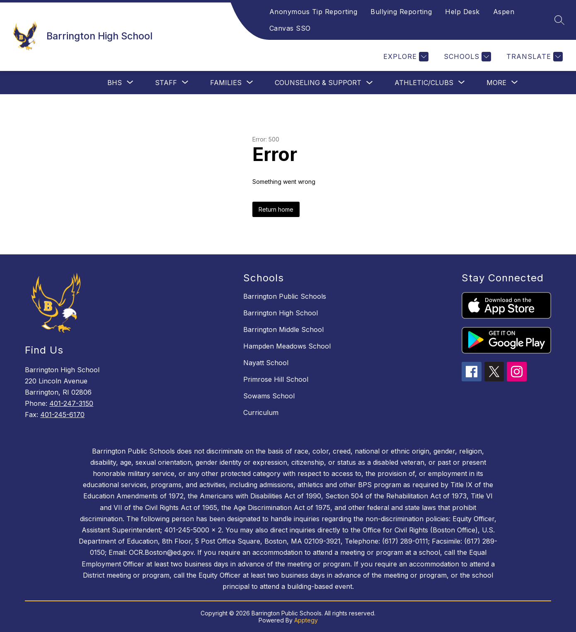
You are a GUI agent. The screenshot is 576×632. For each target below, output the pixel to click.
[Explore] (404, 56)
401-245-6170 (62, 414)
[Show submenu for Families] (226, 83)
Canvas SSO (290, 28)
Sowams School (269, 396)
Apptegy (306, 620)
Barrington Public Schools (284, 296)
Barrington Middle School (283, 329)
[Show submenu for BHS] (114, 83)
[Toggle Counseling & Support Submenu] (370, 82)
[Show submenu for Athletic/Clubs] (423, 83)
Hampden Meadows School (287, 346)
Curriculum (260, 412)
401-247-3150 (71, 403)
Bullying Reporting (401, 11)
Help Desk (462, 11)
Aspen (504, 11)
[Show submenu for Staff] (166, 83)
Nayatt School (265, 363)
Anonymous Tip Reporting (313, 11)
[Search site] (559, 20)
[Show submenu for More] (496, 83)
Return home (276, 209)
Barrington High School (280, 313)
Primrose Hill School (275, 379)
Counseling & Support (318, 82)
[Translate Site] (533, 56)
